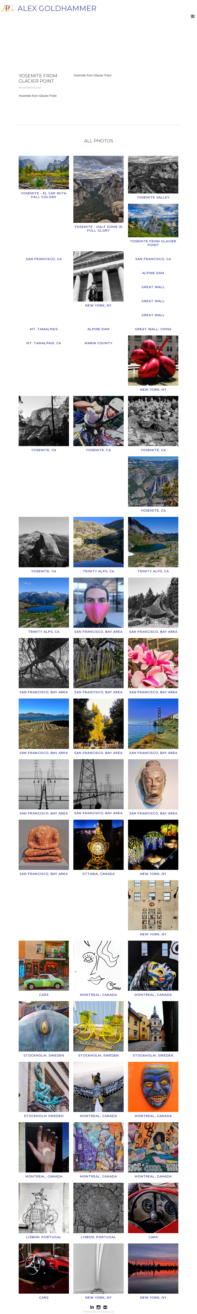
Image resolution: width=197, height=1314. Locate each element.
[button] (193, 16)
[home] (48, 8)
